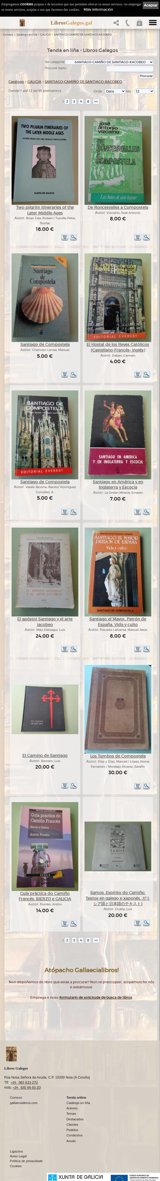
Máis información (98, 9)
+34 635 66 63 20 (27, 1087)
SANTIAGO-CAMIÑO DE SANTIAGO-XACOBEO (83, 34)
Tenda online (76, 1097)
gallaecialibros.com (24, 1103)
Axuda (71, 1141)
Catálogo (16, 82)
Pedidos (72, 1130)
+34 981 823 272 (24, 1082)
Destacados (75, 1119)
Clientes (72, 1124)
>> (96, 101)
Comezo (8, 34)
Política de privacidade (26, 1161)
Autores (72, 1108)
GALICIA (45, 34)
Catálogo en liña (26, 34)
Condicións (74, 1135)
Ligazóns (16, 1151)
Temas (71, 1113)
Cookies (16, 1166)
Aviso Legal (18, 1156)
